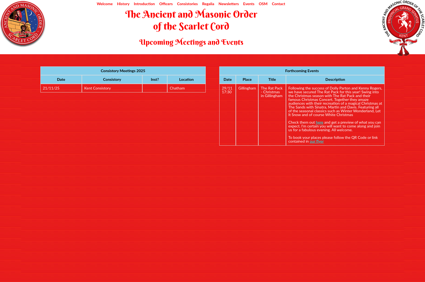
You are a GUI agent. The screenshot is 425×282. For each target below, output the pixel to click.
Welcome (105, 3)
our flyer (317, 141)
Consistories (187, 3)
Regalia (208, 3)
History (123, 3)
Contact (278, 3)
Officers (166, 3)
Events (249, 3)
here (319, 122)
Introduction (144, 3)
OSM (263, 3)
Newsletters (228, 3)
